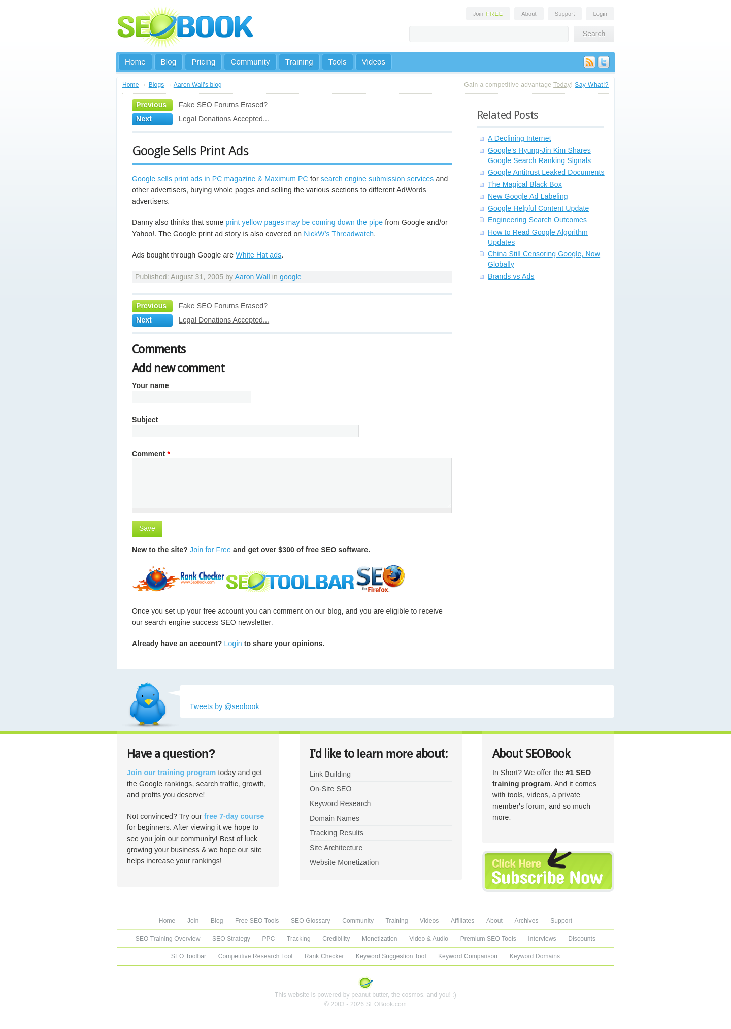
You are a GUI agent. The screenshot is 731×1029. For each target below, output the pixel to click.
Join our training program (171, 772)
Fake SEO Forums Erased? (223, 105)
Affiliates (463, 920)
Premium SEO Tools (488, 938)
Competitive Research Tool (255, 956)
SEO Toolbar (188, 956)
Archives (527, 920)
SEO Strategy (231, 938)
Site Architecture (336, 848)
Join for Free (210, 549)
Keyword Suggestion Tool (391, 956)
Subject (145, 419)
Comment (151, 453)
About (528, 14)
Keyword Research (340, 803)
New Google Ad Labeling (528, 196)
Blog (169, 61)
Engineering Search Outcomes (537, 220)
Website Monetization (344, 862)
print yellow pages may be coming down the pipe (304, 222)
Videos (374, 61)
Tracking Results (336, 833)
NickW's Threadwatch (339, 234)
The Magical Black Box (525, 184)
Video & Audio (428, 938)
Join (488, 14)
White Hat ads (258, 255)
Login (600, 14)
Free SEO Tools (257, 920)
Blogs (156, 84)
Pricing (203, 61)
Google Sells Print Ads (190, 150)
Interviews (542, 938)
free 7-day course (234, 816)
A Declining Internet (519, 138)
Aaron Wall (252, 277)
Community (250, 61)
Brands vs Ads (511, 276)
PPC (268, 938)
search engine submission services (377, 179)
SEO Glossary (310, 920)
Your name (150, 385)
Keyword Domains (535, 956)
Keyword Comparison (467, 956)
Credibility (336, 938)
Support (565, 14)
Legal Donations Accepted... (224, 119)
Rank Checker (324, 956)
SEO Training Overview (168, 938)
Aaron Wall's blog (198, 84)
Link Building (330, 774)
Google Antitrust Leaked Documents (546, 172)
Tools (337, 61)
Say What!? (592, 84)
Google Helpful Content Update (538, 208)
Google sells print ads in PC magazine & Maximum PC (220, 179)
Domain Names (334, 818)
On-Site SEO (330, 789)
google (291, 277)
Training (299, 61)
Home (135, 61)
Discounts (581, 938)
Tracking (299, 938)
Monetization (379, 938)
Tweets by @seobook (224, 706)
